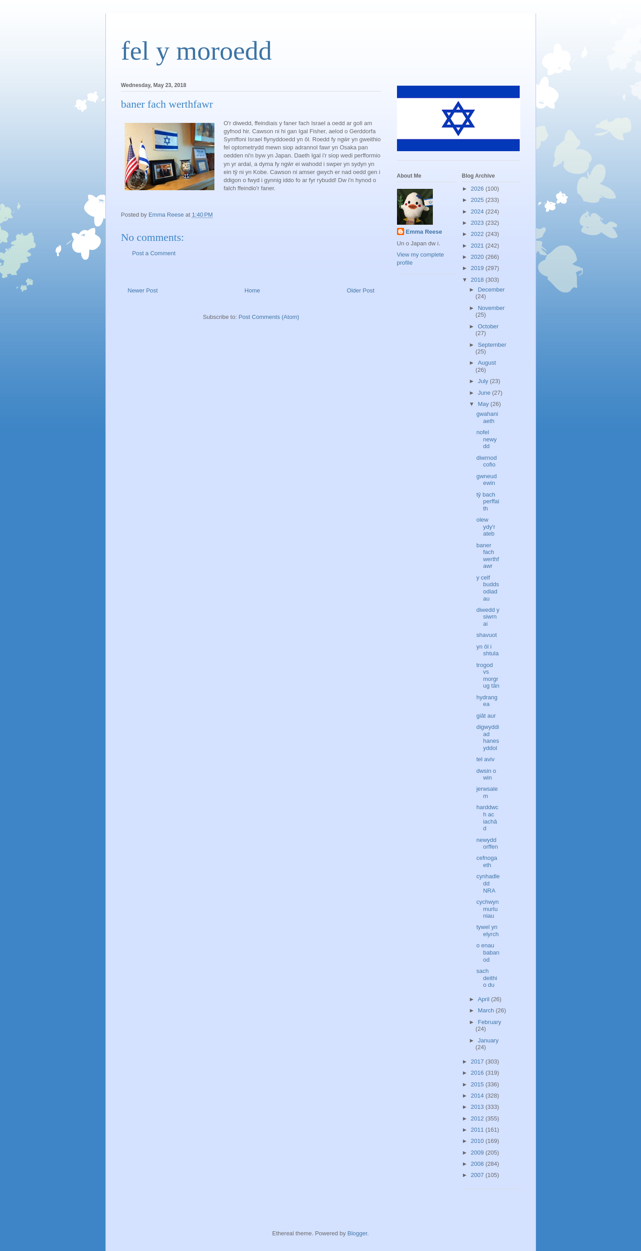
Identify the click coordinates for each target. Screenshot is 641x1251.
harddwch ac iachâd (487, 818)
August (487, 362)
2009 (478, 1152)
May (484, 404)
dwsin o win (486, 774)
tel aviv (485, 759)
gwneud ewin (486, 480)
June (485, 392)
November (491, 308)
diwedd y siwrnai (487, 616)
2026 (478, 188)
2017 (478, 1061)
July (484, 381)
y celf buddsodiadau (487, 588)
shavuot (486, 635)
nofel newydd (486, 439)
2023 (478, 222)
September (492, 344)
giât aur (486, 715)
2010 (478, 1141)
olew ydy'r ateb (485, 526)
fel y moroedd (196, 50)
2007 (478, 1175)
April (484, 999)
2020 (478, 256)
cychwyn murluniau (487, 908)
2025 (478, 199)
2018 (478, 279)
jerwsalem (487, 792)
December (491, 289)
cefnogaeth (486, 861)
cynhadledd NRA (488, 883)
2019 (478, 268)
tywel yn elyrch (487, 930)
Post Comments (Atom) (269, 317)
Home (252, 290)
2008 (478, 1163)
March (487, 1010)
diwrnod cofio (486, 461)
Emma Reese (424, 231)
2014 (478, 1095)
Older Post (360, 290)
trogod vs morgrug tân (487, 675)
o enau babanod (487, 952)
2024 (478, 211)
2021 (478, 245)
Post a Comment (154, 253)
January (488, 1040)
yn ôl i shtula (487, 650)
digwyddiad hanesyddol (487, 737)
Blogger (357, 1233)
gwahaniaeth (487, 417)
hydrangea (486, 701)
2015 (478, 1084)
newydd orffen (487, 843)
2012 (478, 1118)
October (488, 326)
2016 (478, 1072)
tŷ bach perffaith (487, 501)
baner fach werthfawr (487, 556)
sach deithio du (486, 978)
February (489, 1022)
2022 (478, 234)
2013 (478, 1106)
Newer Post (143, 290)
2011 (478, 1129)
